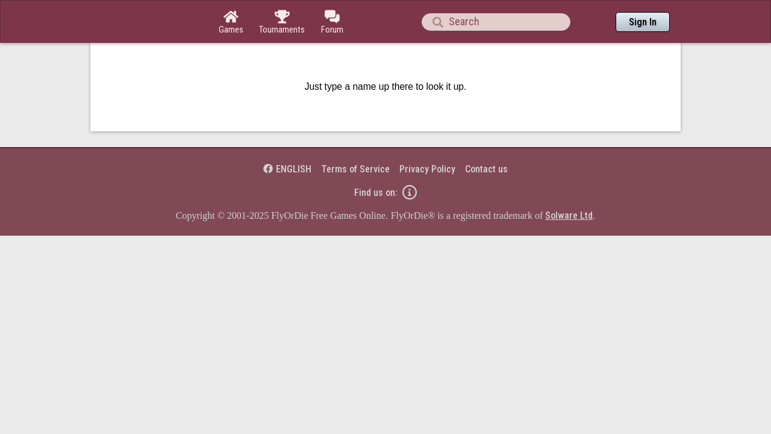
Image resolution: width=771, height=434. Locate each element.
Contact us (486, 136)
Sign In (643, 22)
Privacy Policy (427, 136)
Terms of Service (355, 136)
